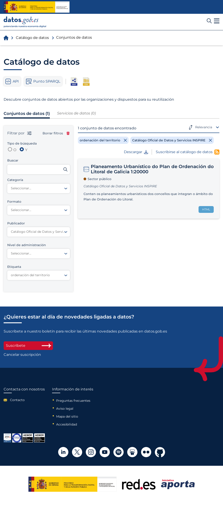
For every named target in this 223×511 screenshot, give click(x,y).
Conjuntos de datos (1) (27, 113)
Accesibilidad (66, 424)
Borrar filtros (56, 133)
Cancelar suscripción (22, 355)
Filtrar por (19, 133)
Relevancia (203, 127)
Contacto (17, 400)
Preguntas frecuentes (73, 401)
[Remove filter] (103, 140)
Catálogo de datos (32, 38)
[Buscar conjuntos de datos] (38, 169)
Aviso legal (64, 408)
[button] (216, 21)
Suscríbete (28, 345)
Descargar (136, 152)
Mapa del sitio (67, 416)
